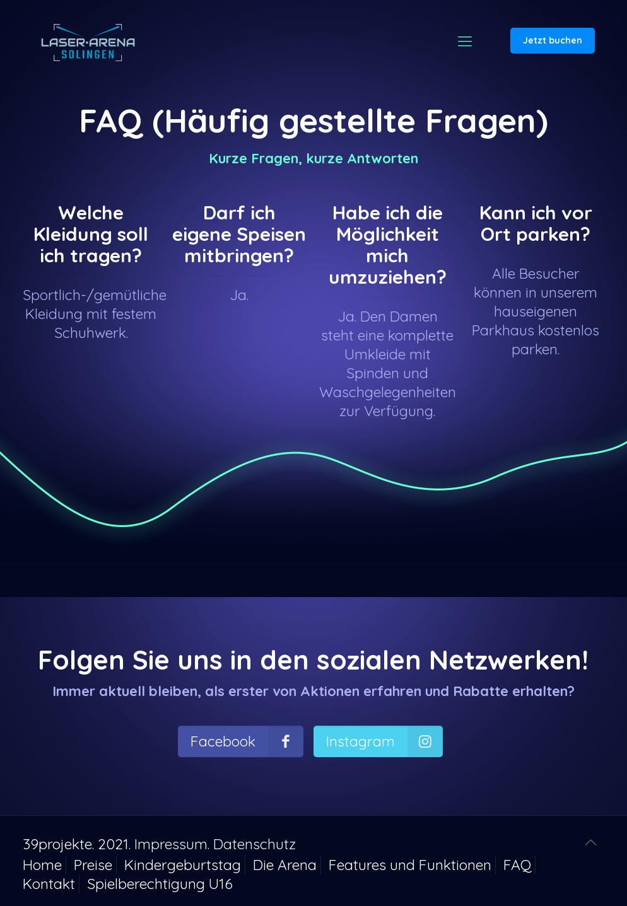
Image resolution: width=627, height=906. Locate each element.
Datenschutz (254, 844)
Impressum (171, 844)
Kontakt (49, 883)
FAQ (517, 865)
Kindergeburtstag (182, 865)
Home (42, 865)
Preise (93, 865)
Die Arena (285, 865)
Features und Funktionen (410, 865)
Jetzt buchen (552, 40)
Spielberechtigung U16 (160, 883)
